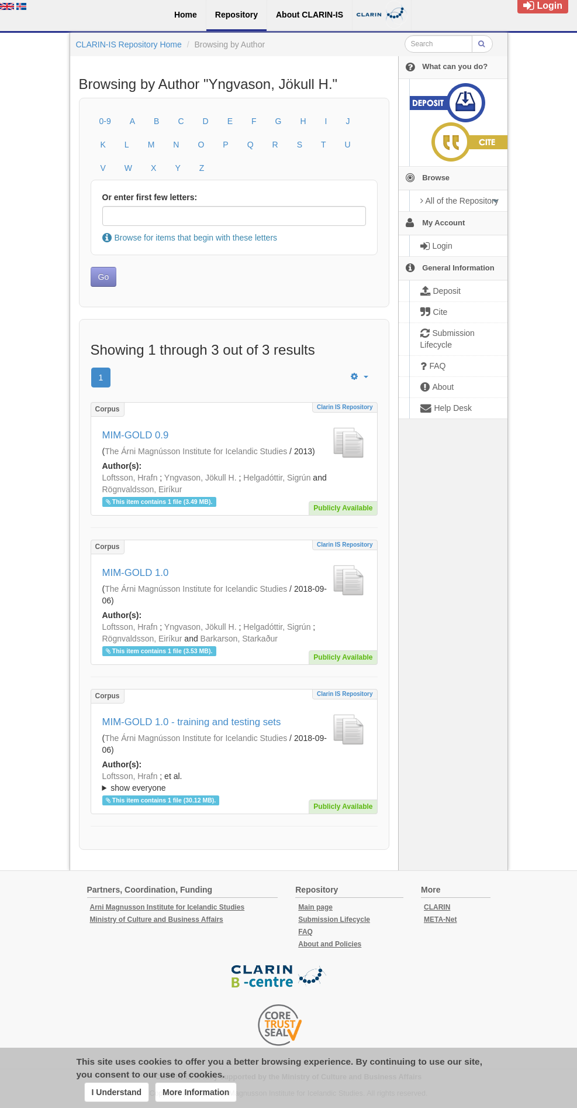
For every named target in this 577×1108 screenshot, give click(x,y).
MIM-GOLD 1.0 (135, 572)
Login (542, 6)
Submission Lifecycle (334, 919)
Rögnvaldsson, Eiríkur (142, 489)
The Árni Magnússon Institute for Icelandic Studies (196, 451)
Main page (315, 907)
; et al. (234, 782)
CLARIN (437, 907)
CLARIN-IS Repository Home (129, 44)
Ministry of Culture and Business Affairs (156, 919)
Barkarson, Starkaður (239, 638)
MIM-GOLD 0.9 (135, 435)
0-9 (105, 121)
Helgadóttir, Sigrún (276, 477)
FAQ (305, 932)
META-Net (440, 919)
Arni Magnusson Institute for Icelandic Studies (167, 907)
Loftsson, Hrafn (130, 477)
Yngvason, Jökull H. (200, 477)
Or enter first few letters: (150, 197)
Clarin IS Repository (345, 407)
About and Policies (329, 944)
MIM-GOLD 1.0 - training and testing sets (191, 722)
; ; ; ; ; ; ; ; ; (234, 782)
